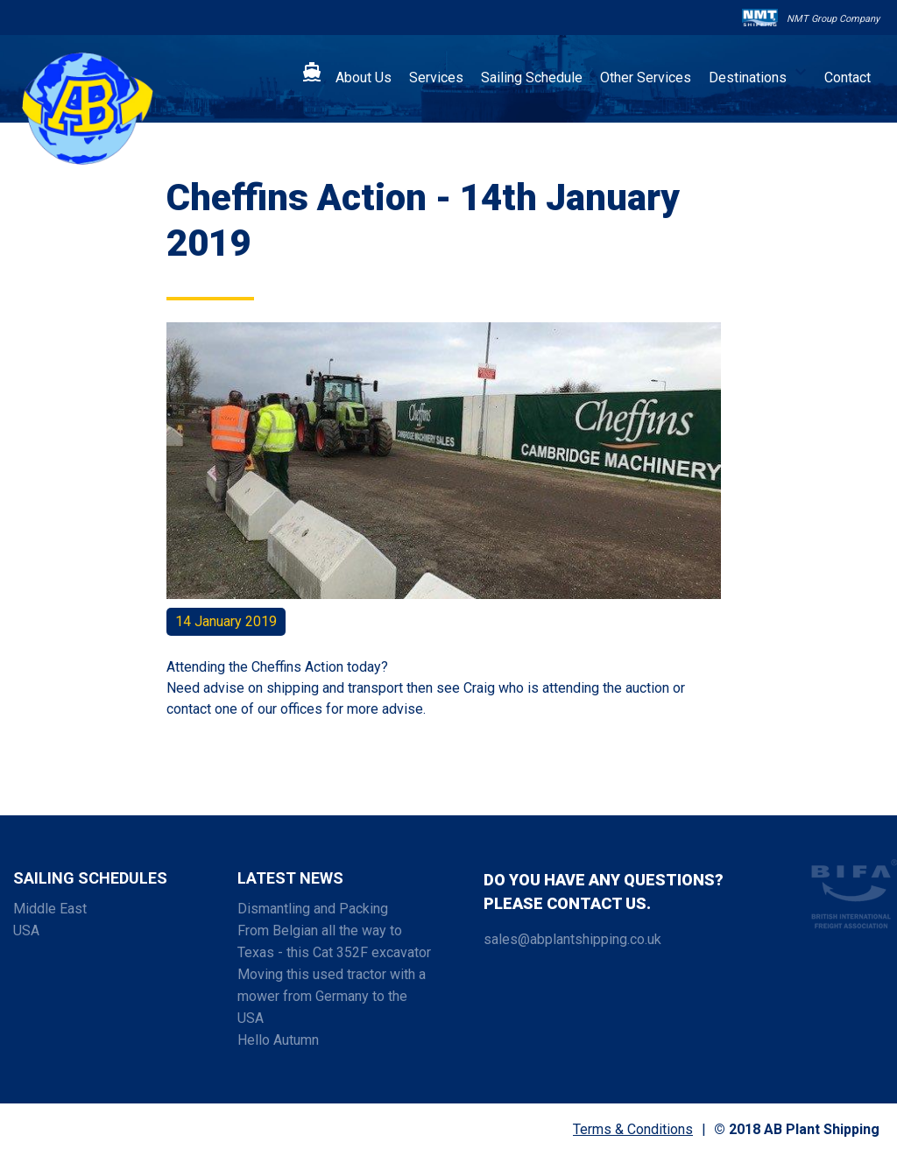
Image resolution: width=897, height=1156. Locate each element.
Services (436, 77)
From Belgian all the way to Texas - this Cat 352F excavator (334, 941)
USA (26, 930)
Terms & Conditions (633, 1129)
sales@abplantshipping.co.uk (572, 939)
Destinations (748, 77)
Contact (847, 77)
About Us (363, 77)
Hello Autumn (278, 1040)
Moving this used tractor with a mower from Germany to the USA (331, 996)
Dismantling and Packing (312, 908)
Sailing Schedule (532, 77)
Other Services (645, 77)
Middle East (50, 908)
